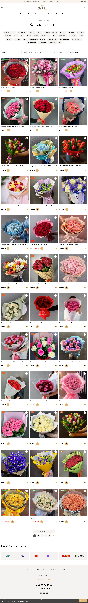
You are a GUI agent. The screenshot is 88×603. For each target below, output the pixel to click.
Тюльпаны (17, 39)
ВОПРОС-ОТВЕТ (54, 569)
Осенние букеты (77, 39)
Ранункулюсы (73, 35)
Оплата (40, 1)
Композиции (52, 42)
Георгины (47, 32)
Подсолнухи (62, 35)
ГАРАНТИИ (38, 569)
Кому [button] (60, 52)
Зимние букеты (31, 42)
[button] (2, 7)
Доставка (35, 1)
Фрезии (25, 39)
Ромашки (9, 39)
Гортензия (8, 35)
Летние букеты (64, 39)
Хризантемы (34, 39)
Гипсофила (71, 32)
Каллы (22, 35)
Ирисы (16, 35)
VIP (60, 42)
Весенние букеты (53, 39)
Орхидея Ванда (45, 35)
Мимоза (39, 32)
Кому (64, 14)
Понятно (83, 600)
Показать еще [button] (44, 531)
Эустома (42, 39)
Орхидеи (35, 35)
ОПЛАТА (32, 569)
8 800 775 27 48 (44, 585)
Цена (57, 14)
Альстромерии (22, 32)
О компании (51, 1)
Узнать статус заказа (26, 1)
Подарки (38, 14)
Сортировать (73, 52)
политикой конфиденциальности (19, 601)
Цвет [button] (51, 52)
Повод (50, 14)
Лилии (29, 35)
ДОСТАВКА (25, 569)
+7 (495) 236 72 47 (44, 588)
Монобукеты (42, 42)
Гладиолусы (80, 32)
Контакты (58, 1)
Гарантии (45, 1)
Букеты (22, 14)
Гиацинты (62, 32)
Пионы (55, 35)
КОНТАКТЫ (62, 569)
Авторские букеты (9, 32)
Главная (40, 20)
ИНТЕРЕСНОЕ (46, 569)
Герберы (54, 32)
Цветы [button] (42, 52)
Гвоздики (31, 32)
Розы (30, 14)
